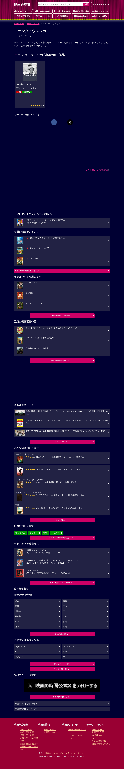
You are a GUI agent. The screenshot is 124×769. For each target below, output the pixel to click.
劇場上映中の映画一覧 (61, 315)
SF (16, 652)
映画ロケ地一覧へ (61, 669)
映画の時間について (61, 697)
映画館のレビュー (52, 732)
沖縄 (65, 627)
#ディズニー (56, 533)
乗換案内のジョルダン (53, 753)
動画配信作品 (81, 16)
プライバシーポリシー (75, 753)
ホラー (66, 657)
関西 (17, 606)
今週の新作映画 (62, 11)
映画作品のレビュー (29, 744)
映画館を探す (23, 16)
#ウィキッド (33, 533)
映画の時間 (19, 23)
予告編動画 (62, 16)
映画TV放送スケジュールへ (61, 583)
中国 (17, 622)
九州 (17, 627)
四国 (65, 622)
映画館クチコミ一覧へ (61, 664)
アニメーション (69, 647)
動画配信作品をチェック (61, 360)
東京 (17, 601)
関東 (65, 601)
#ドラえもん (20, 533)
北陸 (65, 616)
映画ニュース (42, 16)
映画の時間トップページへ (26, 709)
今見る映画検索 (99, 4)
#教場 (44, 533)
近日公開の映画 (81, 11)
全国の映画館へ (61, 634)
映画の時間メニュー (23, 11)
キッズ (66, 652)
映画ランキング (100, 11)
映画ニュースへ (61, 442)
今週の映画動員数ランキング (27, 271)
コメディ (19, 657)
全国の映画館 (50, 729)
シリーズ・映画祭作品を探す (61, 538)
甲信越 (18, 616)
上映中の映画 (42, 11)
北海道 (18, 611)
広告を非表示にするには (97, 170)
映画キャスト (33, 23)
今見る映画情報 (99, 741)
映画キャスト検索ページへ (26, 704)
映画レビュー (61, 520)
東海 (65, 606)
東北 (65, 611)
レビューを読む (100, 16)
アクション (20, 647)
